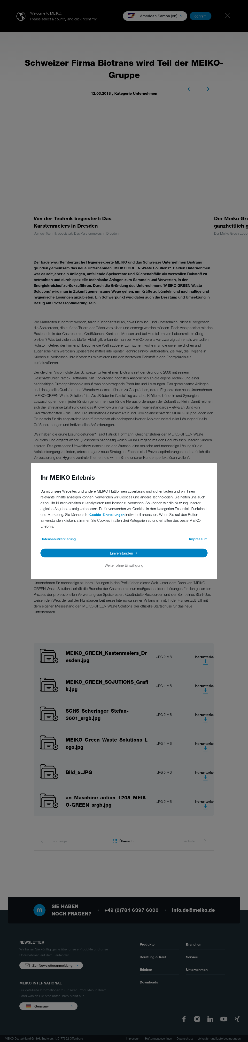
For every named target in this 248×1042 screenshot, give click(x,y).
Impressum (198, 539)
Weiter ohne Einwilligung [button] (124, 565)
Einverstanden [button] (121, 553)
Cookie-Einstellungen (106, 514)
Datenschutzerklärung (58, 539)
